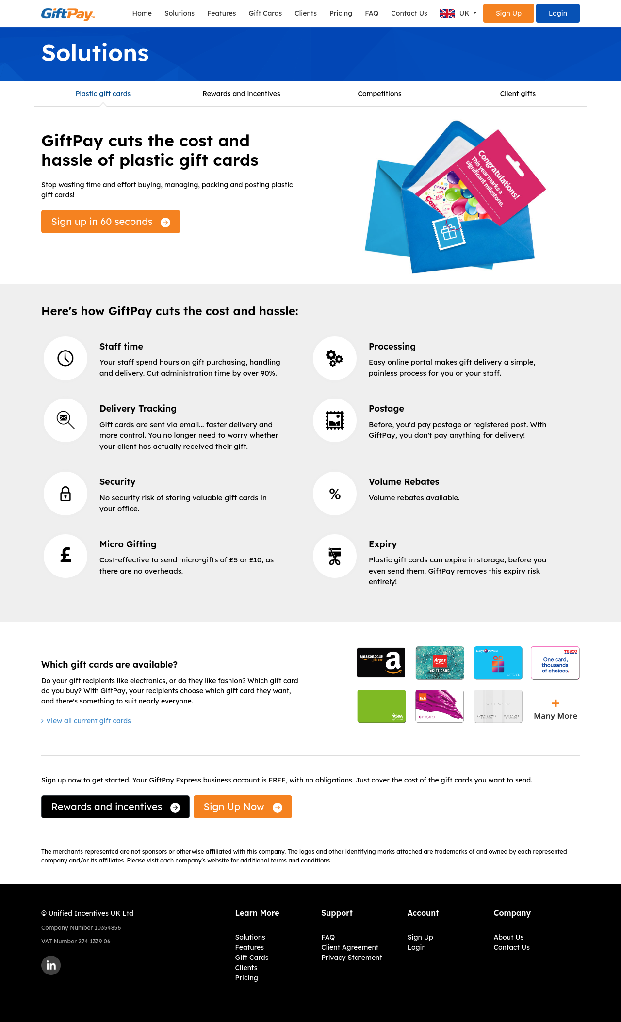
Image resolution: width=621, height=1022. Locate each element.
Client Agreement (349, 947)
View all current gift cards (88, 721)
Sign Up (509, 13)
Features (221, 13)
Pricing (340, 13)
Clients (305, 13)
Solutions (179, 13)
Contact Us (409, 13)
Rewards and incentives (115, 806)
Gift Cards (265, 13)
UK (456, 14)
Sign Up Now (243, 806)
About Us (508, 937)
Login (558, 13)
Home (142, 13)
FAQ (371, 13)
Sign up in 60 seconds (110, 221)
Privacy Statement (351, 957)
